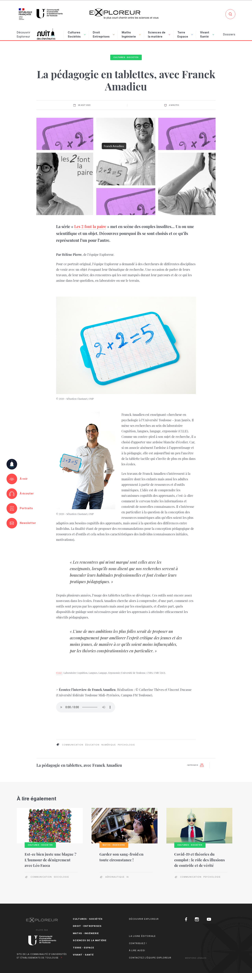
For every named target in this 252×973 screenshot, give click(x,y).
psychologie (126, 745)
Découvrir (23, 35)
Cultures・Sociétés (125, 57)
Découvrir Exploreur (144, 919)
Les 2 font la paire (90, 226)
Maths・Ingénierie (86, 933)
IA (127, 877)
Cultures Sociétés (77, 34)
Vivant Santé (207, 34)
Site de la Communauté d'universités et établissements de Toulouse (42, 956)
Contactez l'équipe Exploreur (150, 957)
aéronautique (114, 877)
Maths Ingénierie (131, 34)
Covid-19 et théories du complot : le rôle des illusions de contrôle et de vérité (199, 859)
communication (72, 745)
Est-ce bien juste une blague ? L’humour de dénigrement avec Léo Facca (50, 859)
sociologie (61, 877)
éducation (92, 745)
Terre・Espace (83, 947)
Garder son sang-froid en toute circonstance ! (121, 856)
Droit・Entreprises (87, 926)
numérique (108, 745)
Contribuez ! (138, 943)
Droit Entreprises (104, 34)
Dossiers (229, 34)
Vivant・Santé (83, 954)
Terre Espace (185, 34)
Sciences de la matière (159, 34)
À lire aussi (137, 950)
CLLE (59, 672)
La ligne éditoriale (142, 936)
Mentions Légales (195, 958)
